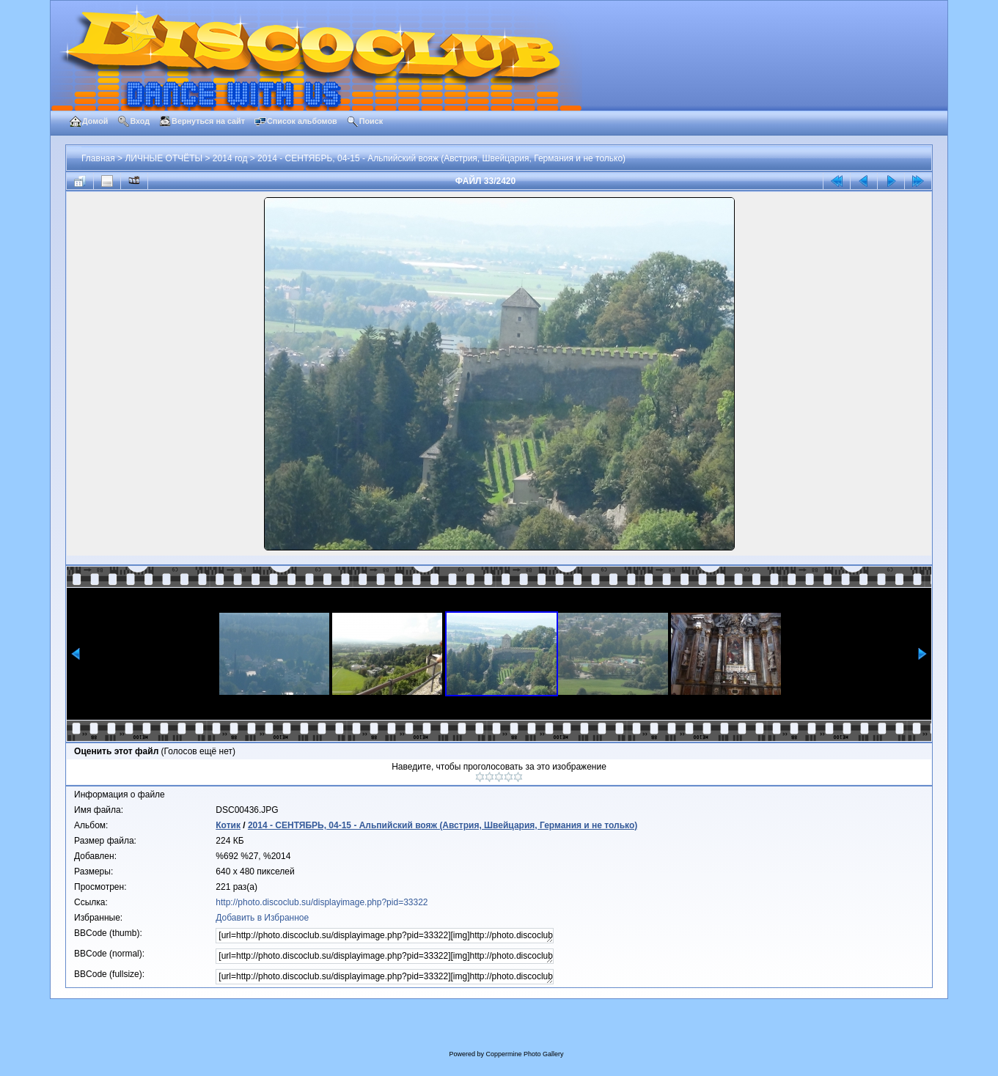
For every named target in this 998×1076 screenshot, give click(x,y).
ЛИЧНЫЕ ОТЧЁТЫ (163, 158)
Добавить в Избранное (262, 918)
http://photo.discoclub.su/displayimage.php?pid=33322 (322, 902)
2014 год (230, 158)
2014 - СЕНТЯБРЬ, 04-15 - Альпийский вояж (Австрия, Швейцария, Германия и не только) (441, 158)
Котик (228, 825)
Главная (98, 158)
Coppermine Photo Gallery (524, 1054)
